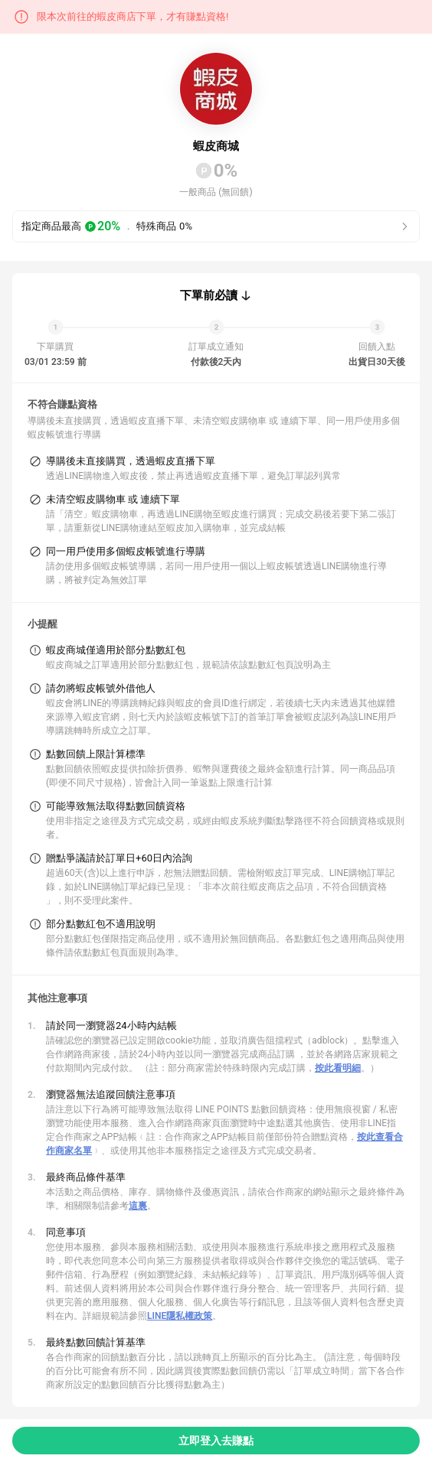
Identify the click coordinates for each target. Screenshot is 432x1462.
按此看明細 (338, 1068)
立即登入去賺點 (216, 1440)
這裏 (138, 1205)
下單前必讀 (208, 295)
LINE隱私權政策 (179, 1316)
